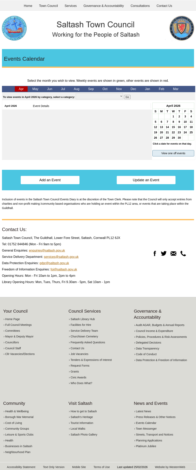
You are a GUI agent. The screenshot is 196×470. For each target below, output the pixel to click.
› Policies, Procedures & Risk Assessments (160, 336)
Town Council (48, 5)
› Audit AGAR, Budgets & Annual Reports (159, 325)
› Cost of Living (13, 422)
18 (191, 127)
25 (191, 132)
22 (173, 132)
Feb (161, 89)
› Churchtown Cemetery (83, 336)
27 (161, 137)
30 (179, 137)
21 (167, 132)
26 (155, 137)
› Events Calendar (145, 422)
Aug (76, 89)
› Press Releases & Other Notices (154, 417)
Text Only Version (53, 467)
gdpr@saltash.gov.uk (54, 263)
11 (191, 121)
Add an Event (50, 180)
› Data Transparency (146, 348)
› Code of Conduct (145, 354)
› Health (8, 440)
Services (71, 5)
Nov (119, 89)
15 (173, 127)
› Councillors (11, 342)
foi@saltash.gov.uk (63, 269)
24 (185, 132)
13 (161, 127)
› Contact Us (76, 348)
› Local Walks (77, 428)
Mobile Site (79, 467)
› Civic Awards (77, 377)
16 (179, 127)
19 (155, 132)
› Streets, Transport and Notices (153, 434)
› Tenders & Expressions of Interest (90, 359)
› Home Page (12, 319)
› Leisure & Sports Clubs (19, 434)
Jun (49, 89)
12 (155, 127)
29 (173, 137)
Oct (105, 89)
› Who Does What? (80, 383)
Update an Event (146, 180)
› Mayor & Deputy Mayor (19, 336)
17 (185, 127)
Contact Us (164, 5)
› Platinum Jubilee (145, 446)
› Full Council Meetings (18, 324)
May (35, 89)
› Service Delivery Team (83, 330)
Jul (63, 89)
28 (167, 137)
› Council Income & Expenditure (153, 331)
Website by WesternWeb (170, 467)
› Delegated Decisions (147, 342)
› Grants (74, 371)
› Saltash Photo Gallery (83, 434)
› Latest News (142, 411)
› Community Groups (16, 428)
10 (185, 121)
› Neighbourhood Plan (17, 452)
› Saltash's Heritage (81, 417)
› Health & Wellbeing (16, 411)
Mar (175, 89)
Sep (91, 89)
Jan (147, 89)
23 (179, 132)
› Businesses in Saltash (18, 446)
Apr (21, 89)
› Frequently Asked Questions (87, 342)
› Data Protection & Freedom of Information (160, 360)
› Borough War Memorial (19, 417)
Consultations (140, 5)
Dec (133, 89)
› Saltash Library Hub (82, 319)
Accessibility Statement (21, 467)
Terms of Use (101, 467)
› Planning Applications (148, 440)
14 (167, 127)
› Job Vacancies (78, 354)
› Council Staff (12, 348)
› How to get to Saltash (83, 411)
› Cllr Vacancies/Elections (19, 354)
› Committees (12, 330)
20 (161, 132)
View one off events (173, 153)
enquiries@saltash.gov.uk (47, 250)
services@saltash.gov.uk (61, 256)
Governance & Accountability (104, 5)
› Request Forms (79, 365)
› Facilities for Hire (80, 324)
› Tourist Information (81, 422)
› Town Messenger (145, 428)
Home (28, 5)
